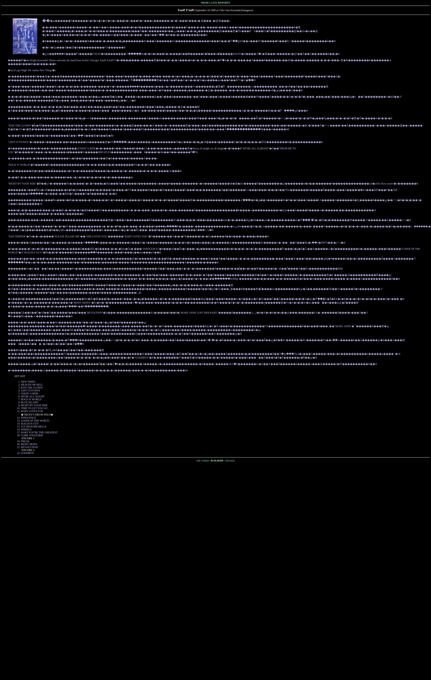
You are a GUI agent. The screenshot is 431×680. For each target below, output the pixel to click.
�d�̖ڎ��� (217, 460)
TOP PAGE (230, 460)
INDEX (205, 460)
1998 (198, 460)
